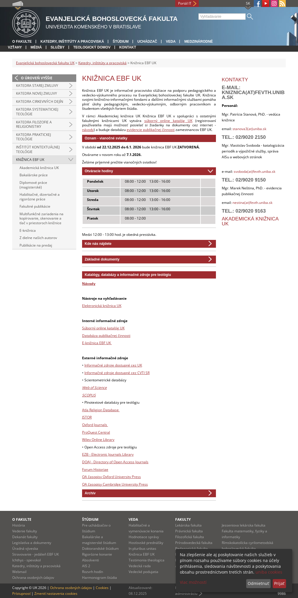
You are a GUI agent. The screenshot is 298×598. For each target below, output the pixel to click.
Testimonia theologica (146, 560)
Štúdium (121, 41)
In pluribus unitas (142, 548)
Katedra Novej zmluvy (36, 93)
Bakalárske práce (33, 175)
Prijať (279, 583)
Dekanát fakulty (25, 536)
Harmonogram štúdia (99, 577)
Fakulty (183, 519)
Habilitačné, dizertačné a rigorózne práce (39, 197)
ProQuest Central (96, 432)
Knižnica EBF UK (30, 159)
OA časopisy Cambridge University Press (115, 484)
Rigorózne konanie (97, 554)
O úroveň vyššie (36, 78)
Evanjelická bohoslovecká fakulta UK (45, 62)
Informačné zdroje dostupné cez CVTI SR (117, 372)
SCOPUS (89, 395)
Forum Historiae (95, 469)
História (18, 525)
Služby (58, 47)
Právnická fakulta (189, 531)
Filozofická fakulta (189, 536)
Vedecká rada (140, 565)
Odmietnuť (258, 583)
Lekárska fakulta (188, 525)
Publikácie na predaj (35, 245)
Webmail (19, 571)
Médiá (36, 47)
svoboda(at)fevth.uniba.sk (254, 171)
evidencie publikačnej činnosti (151, 129)
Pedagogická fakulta (191, 548)
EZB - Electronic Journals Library (108, 454)
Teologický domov (92, 47)
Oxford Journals (95, 424)
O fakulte (22, 41)
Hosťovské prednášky (146, 542)
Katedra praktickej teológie (33, 137)
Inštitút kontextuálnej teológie (38, 149)
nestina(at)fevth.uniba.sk (252, 202)
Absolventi (90, 560)
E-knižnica (27, 230)
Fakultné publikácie (34, 206)
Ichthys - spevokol (26, 560)
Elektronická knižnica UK (101, 305)
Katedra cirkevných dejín (39, 101)
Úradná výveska (25, 548)
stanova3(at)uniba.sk (249, 128)
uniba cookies (269, 572)
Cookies (102, 587)
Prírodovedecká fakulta (193, 542)
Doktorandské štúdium (100, 548)
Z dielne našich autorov (38, 237)
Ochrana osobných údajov (33, 577)
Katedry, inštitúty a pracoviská (72, 41)
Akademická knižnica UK (39, 167)
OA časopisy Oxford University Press (111, 476)
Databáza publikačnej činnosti (106, 335)
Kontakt (127, 47)
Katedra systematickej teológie (37, 111)
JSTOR (87, 417)
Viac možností (193, 582)
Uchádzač (147, 41)
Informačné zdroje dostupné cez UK (113, 365)
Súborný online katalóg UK (103, 328)
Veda (170, 41)
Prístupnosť (21, 593)
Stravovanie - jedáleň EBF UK (35, 554)
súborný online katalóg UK (168, 120)
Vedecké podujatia (143, 571)
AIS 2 (86, 565)
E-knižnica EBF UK (97, 342)
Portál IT (184, 3)
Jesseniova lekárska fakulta (243, 525)
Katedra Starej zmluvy (37, 85)
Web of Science (94, 387)
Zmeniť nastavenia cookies (55, 593)
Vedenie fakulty (24, 531)
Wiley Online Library (98, 439)
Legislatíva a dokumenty (31, 542)
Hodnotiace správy (144, 536)
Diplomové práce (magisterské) (33, 185)
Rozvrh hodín (92, 571)
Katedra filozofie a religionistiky (34, 124)
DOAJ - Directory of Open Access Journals (115, 461)
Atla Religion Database (101, 409)
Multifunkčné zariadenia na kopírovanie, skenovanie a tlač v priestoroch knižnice (41, 218)
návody (88, 129)
